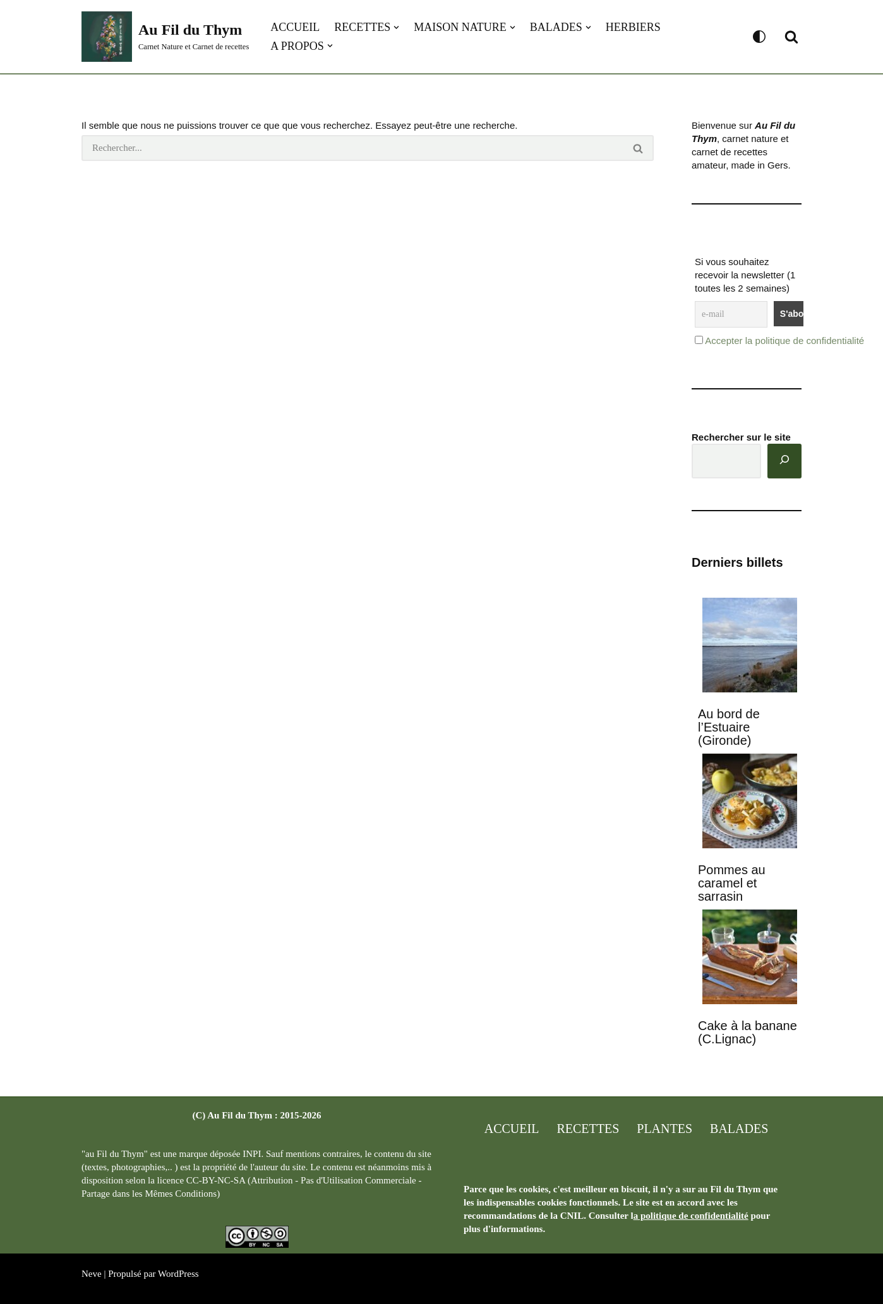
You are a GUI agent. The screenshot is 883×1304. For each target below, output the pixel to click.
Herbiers (633, 27)
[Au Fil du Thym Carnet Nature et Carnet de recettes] (165, 36)
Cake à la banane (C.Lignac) (747, 1032)
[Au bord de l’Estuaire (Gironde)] (749, 646)
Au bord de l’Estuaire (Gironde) (729, 727)
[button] (396, 27)
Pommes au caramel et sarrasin (732, 883)
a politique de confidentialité (691, 1216)
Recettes (587, 1128)
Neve (91, 1274)
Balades (739, 1128)
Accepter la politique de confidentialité (784, 340)
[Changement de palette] (759, 36)
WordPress (178, 1274)
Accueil (295, 27)
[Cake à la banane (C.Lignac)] (749, 958)
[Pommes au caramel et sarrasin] (749, 802)
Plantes (664, 1128)
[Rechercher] (791, 37)
